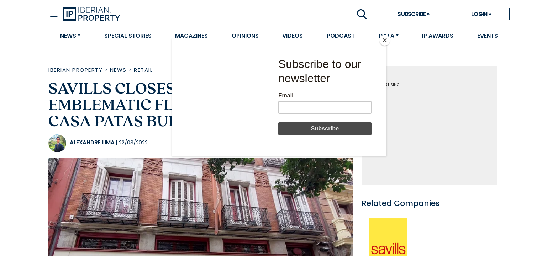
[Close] (384, 40)
